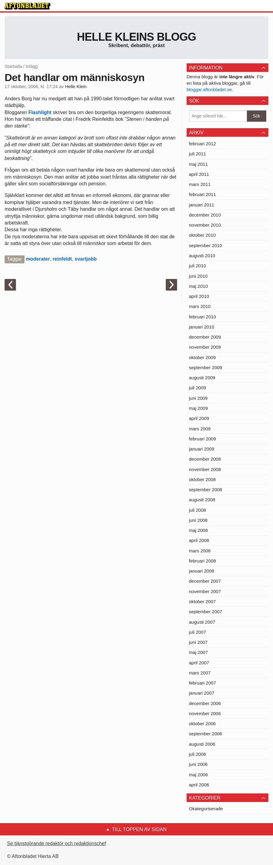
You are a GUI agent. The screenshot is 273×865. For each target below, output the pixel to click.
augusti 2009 (202, 377)
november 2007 (205, 591)
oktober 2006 (202, 723)
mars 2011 (200, 184)
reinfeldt (62, 259)
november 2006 (205, 713)
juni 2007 (198, 642)
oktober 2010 (202, 235)
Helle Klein (75, 86)
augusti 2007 (202, 622)
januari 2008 (201, 571)
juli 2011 (197, 153)
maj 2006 (198, 774)
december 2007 (205, 581)
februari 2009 (202, 438)
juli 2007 (197, 632)
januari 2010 (201, 326)
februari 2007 (202, 682)
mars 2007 (200, 672)
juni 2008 (198, 520)
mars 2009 (200, 428)
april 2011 (199, 174)
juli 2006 (197, 754)
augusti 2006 (202, 744)
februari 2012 (202, 143)
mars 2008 (200, 550)
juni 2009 (198, 398)
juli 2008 (197, 510)
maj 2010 (198, 286)
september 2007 (205, 611)
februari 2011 (202, 194)
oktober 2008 (202, 479)
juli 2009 (197, 387)
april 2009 (199, 418)
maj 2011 (198, 164)
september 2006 (205, 733)
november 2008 (205, 469)
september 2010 (205, 245)
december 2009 (205, 337)
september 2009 (205, 367)
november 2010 (205, 225)
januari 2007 (201, 693)
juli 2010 (197, 265)
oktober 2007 (202, 601)
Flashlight (40, 112)
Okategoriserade (206, 808)
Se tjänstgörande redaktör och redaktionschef (56, 843)
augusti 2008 (202, 499)
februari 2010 (202, 316)
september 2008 (205, 489)
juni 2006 (198, 764)
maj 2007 (198, 652)
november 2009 (205, 347)
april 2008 (199, 540)
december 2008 (205, 459)
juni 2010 (198, 276)
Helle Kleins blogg (136, 37)
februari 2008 (202, 560)
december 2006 (205, 703)
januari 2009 (201, 448)
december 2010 (205, 214)
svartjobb (86, 259)
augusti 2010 (202, 255)
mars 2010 (200, 306)
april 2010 (199, 296)
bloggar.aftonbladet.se (209, 89)
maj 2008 (198, 530)
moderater (38, 259)
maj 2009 (198, 408)
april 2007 (199, 662)
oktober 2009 (202, 357)
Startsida (13, 66)
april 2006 (199, 784)
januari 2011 (201, 204)
